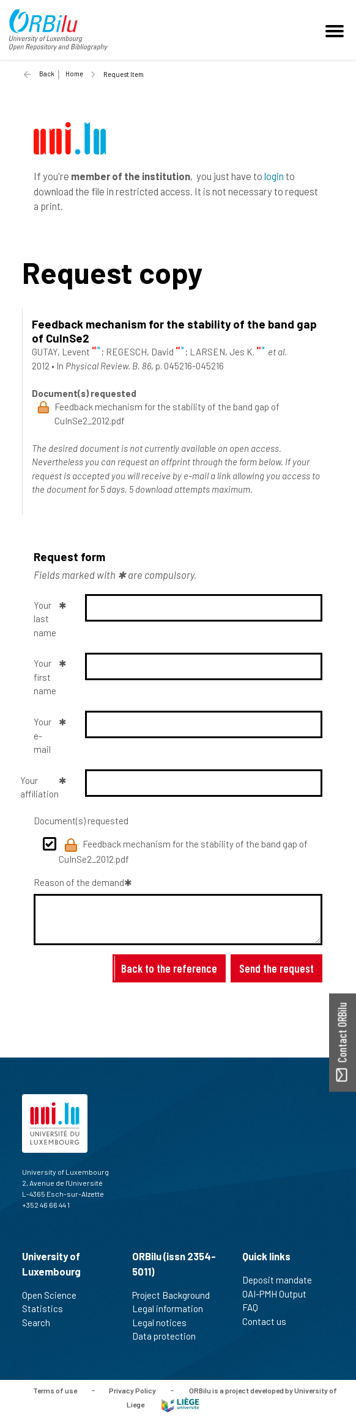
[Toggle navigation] (336, 30)
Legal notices (164, 1322)
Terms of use (55, 1389)
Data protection (169, 1335)
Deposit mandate (282, 1279)
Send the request (276, 968)
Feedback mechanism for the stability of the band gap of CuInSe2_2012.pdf (183, 851)
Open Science (54, 1295)
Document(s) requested (81, 820)
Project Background (176, 1295)
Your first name (45, 677)
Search (41, 1322)
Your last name (45, 619)
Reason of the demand (79, 882)
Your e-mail (42, 735)
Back (46, 74)
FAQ (255, 1307)
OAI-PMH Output (279, 1293)
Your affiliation (41, 787)
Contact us (269, 1321)
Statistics (47, 1308)
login (274, 176)
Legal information (172, 1308)
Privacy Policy (132, 1389)
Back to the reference (169, 968)
